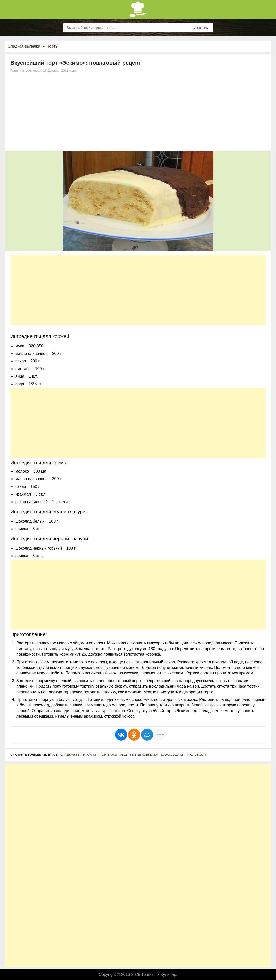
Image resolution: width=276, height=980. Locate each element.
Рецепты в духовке (139, 754)
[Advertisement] (138, 114)
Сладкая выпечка (24, 46)
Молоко (197, 754)
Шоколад (172, 754)
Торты (52, 46)
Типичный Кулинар (158, 974)
